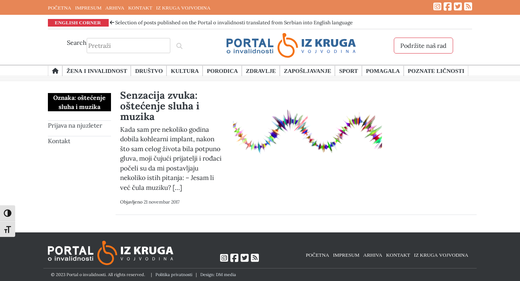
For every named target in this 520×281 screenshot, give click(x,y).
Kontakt (59, 141)
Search (77, 42)
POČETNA (59, 7)
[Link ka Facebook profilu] (448, 7)
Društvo (149, 70)
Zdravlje (261, 70)
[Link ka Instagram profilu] (437, 7)
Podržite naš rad (423, 45)
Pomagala (383, 70)
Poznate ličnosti (436, 70)
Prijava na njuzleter (75, 125)
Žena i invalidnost (97, 70)
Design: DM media (218, 274)
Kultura (185, 70)
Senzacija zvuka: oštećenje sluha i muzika (160, 106)
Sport (348, 70)
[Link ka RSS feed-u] (468, 7)
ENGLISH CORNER (78, 22)
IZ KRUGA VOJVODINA (183, 7)
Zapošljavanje (307, 70)
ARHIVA (114, 7)
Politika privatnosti (173, 274)
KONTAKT (140, 7)
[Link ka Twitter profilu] (458, 7)
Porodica (222, 70)
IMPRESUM (88, 7)
